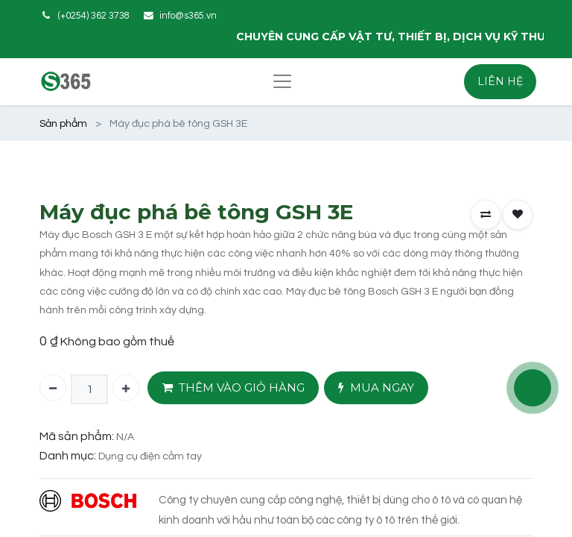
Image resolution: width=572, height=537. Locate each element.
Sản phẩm (63, 124)
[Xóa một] (52, 387)
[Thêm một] (125, 387)
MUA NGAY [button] (376, 388)
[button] (485, 215)
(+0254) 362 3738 (94, 16)
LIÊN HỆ (500, 81)
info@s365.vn (188, 16)
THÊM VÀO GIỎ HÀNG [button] (233, 388)
